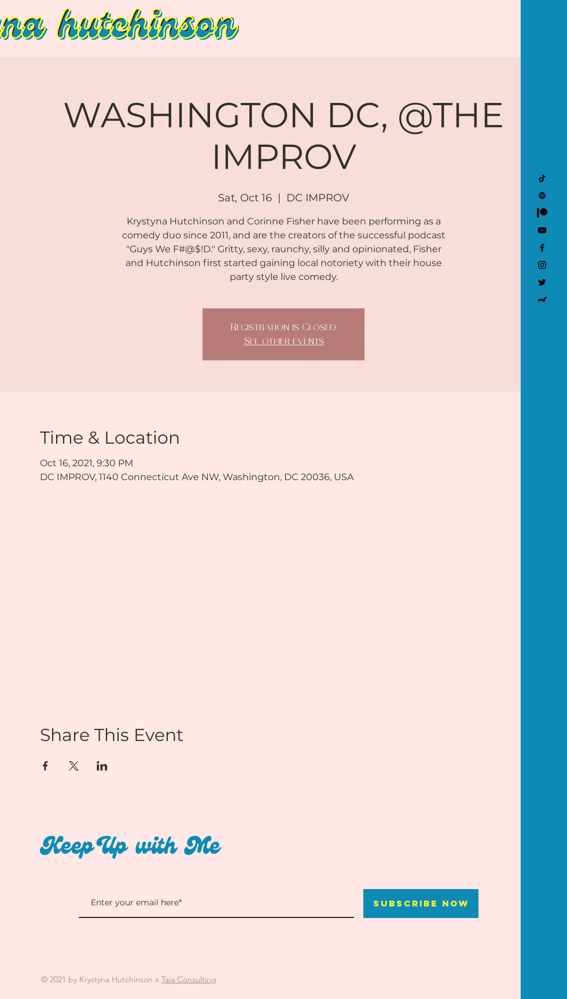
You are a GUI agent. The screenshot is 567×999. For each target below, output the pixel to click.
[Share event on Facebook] (45, 766)
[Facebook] (542, 247)
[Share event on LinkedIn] (102, 766)
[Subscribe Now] (420, 903)
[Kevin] (542, 299)
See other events (284, 341)
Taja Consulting (188, 979)
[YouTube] (542, 230)
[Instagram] (542, 265)
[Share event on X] (73, 766)
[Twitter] (542, 282)
